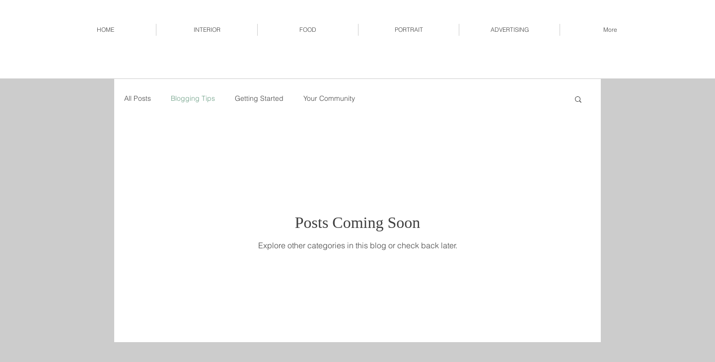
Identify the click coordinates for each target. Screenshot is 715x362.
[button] (578, 100)
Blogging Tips (193, 98)
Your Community (329, 98)
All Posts (137, 98)
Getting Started (259, 98)
